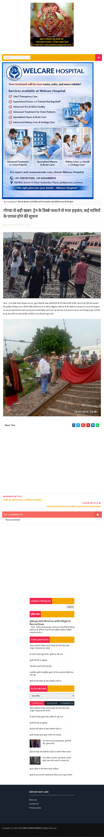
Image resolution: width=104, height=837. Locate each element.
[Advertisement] (52, 462)
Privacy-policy (35, 808)
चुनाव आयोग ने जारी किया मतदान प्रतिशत (44, 769)
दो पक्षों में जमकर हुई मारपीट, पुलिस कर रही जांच (46, 654)
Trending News (37, 704)
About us (33, 800)
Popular (52, 703)
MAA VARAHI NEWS (32, 828)
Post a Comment (13, 520)
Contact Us (34, 804)
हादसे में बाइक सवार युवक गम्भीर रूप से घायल (45, 735)
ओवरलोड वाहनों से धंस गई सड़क (41, 666)
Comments (67, 703)
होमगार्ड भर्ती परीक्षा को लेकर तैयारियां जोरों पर (45, 681)
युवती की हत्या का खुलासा (38, 660)
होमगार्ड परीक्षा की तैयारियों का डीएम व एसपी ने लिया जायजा (50, 752)
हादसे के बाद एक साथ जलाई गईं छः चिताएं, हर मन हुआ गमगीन (51, 775)
